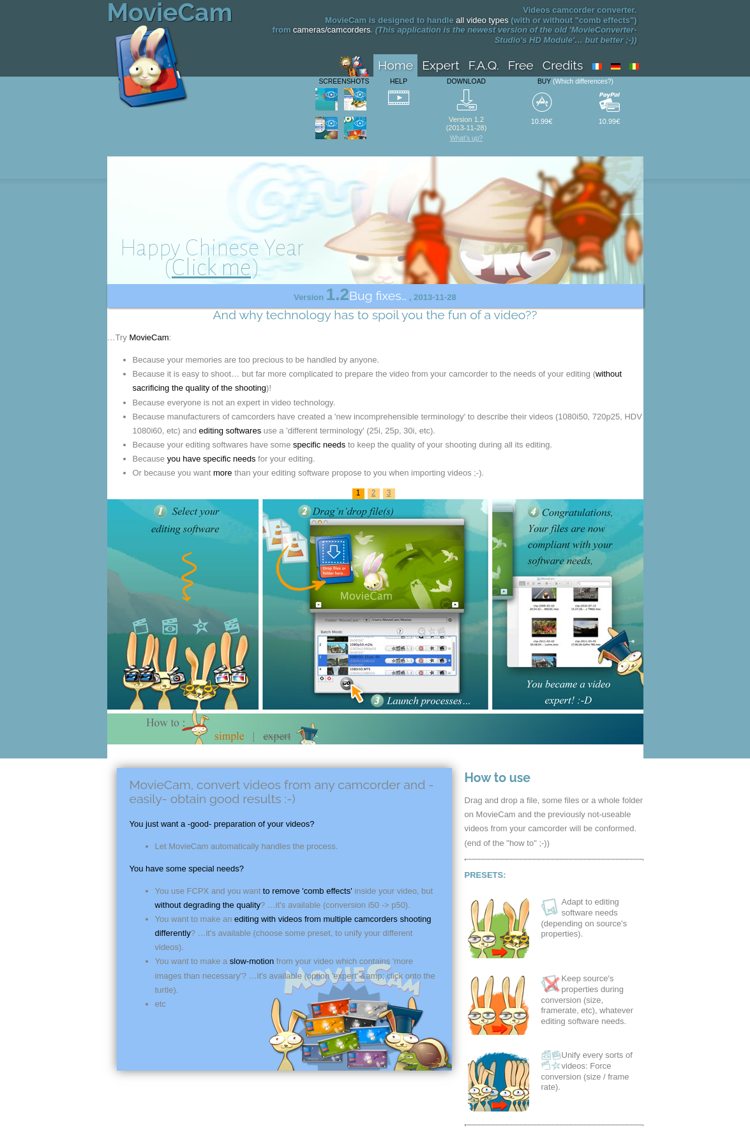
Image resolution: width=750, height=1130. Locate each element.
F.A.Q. (484, 65)
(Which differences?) (583, 81)
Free (521, 65)
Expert (441, 65)
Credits (563, 65)
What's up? (466, 138)
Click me (211, 267)
